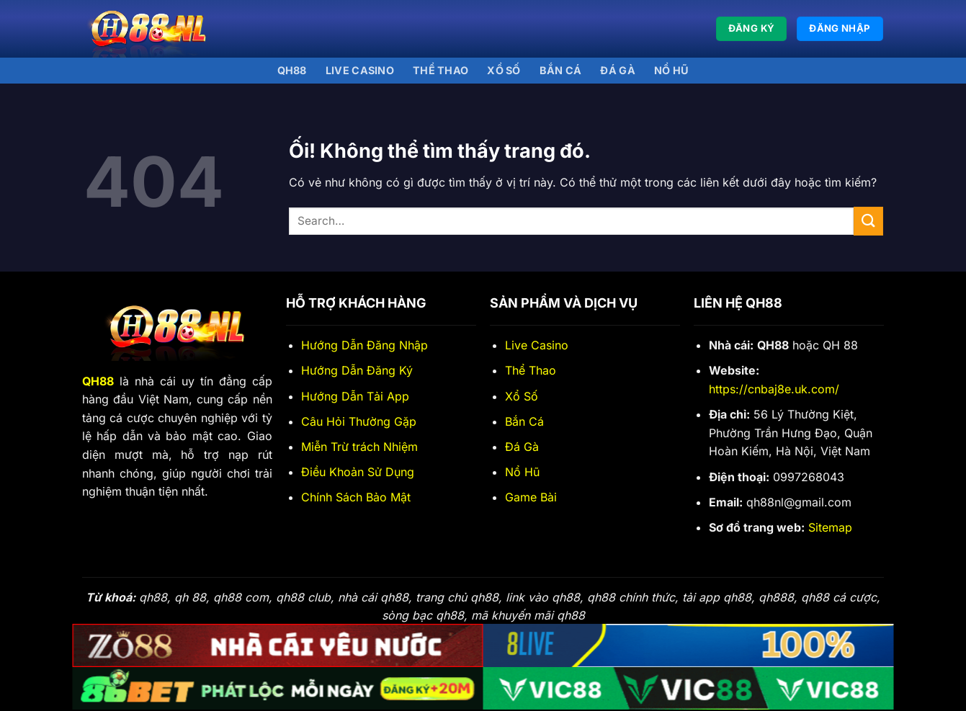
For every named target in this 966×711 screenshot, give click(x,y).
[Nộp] (868, 221)
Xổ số (503, 70)
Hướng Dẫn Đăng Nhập (364, 345)
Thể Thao (530, 370)
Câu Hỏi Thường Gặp (358, 421)
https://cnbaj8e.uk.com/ (774, 389)
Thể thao (440, 70)
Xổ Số (521, 396)
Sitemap (830, 527)
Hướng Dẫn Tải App (355, 396)
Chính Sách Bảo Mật (356, 497)
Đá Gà (522, 446)
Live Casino (360, 70)
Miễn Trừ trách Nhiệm (359, 446)
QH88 (292, 70)
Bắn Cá (561, 70)
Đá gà (617, 70)
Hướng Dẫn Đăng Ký (357, 370)
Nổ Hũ (671, 70)
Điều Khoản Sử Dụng (357, 472)
